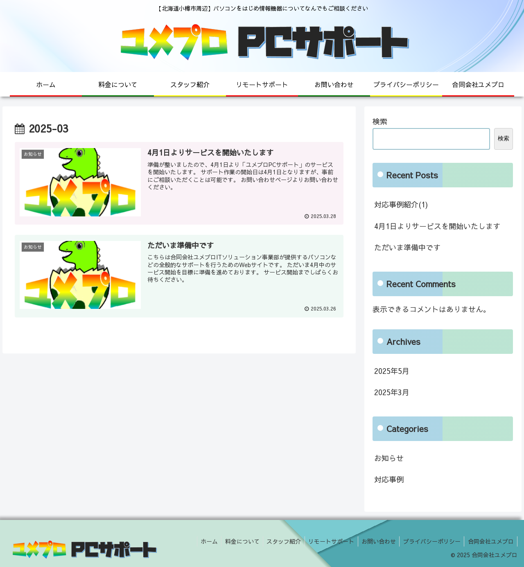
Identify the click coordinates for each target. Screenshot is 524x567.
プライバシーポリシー (429, 541)
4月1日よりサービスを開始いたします (437, 226)
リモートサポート (327, 541)
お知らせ (389, 458)
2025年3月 (391, 392)
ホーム (200, 541)
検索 (380, 121)
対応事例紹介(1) (401, 204)
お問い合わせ (375, 541)
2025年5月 (391, 371)
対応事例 (389, 479)
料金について (235, 541)
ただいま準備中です (407, 247)
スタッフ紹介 (278, 541)
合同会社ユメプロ (490, 541)
